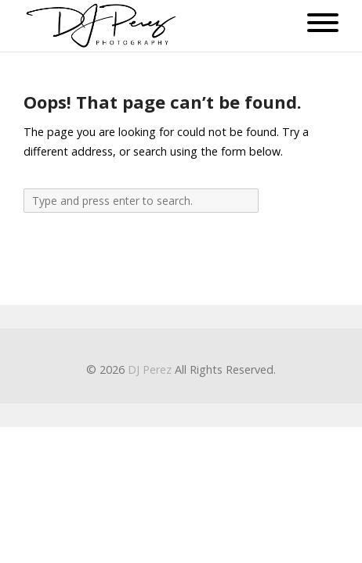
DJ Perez (150, 369)
